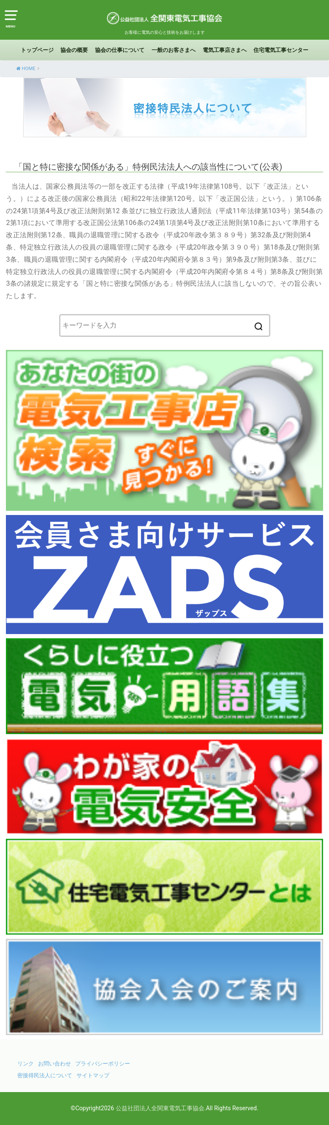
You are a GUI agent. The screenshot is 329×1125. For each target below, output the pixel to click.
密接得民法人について (44, 1075)
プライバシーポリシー (102, 1063)
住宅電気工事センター (280, 50)
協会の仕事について (119, 50)
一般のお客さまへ (174, 50)
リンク (25, 1063)
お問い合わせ (54, 1063)
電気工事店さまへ (225, 50)
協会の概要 (74, 50)
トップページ (37, 50)
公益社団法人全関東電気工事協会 (160, 1108)
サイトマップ (92, 1075)
